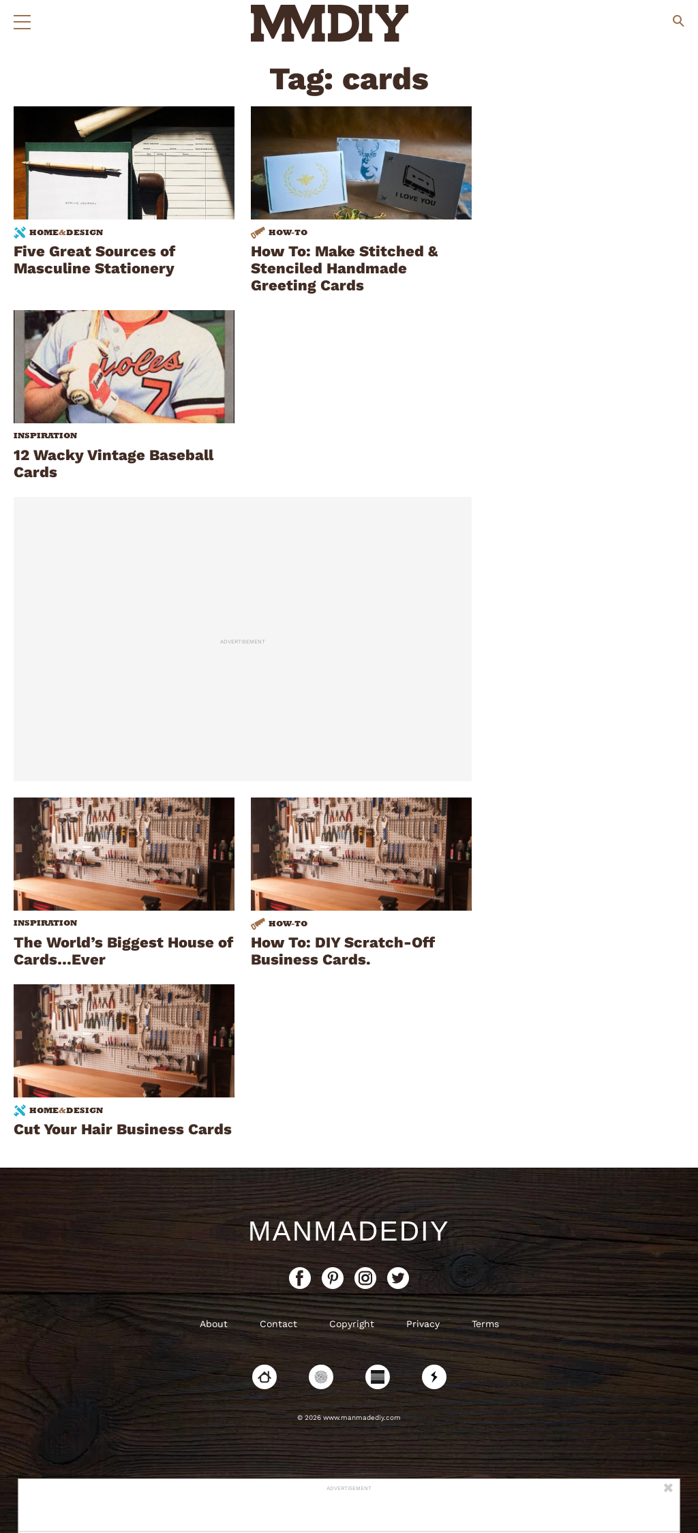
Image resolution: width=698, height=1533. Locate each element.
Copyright (351, 1323)
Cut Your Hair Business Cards (123, 1129)
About (214, 1323)
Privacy (423, 1323)
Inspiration (45, 435)
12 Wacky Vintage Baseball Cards (113, 463)
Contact (278, 1323)
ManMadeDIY (349, 1231)
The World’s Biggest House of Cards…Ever (123, 951)
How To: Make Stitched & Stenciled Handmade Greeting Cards (344, 268)
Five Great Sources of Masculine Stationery (94, 260)
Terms (485, 1323)
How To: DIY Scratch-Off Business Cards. (343, 951)
